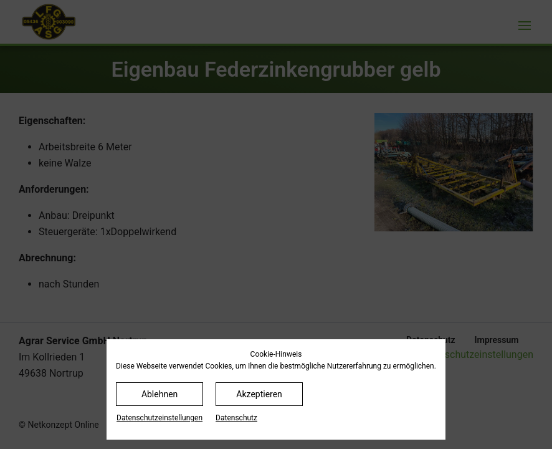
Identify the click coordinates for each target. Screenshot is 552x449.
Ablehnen (159, 394)
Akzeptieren (259, 394)
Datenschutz (236, 417)
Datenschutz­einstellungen (159, 417)
